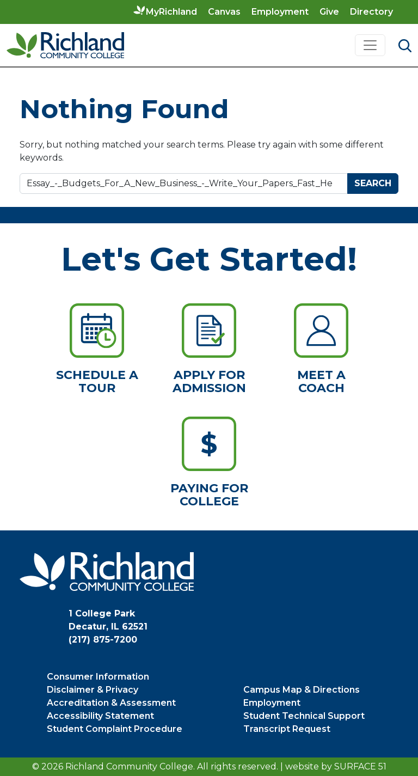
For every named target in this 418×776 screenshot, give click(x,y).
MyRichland (171, 12)
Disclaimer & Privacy (92, 690)
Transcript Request (286, 729)
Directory (371, 12)
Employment (280, 12)
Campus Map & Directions (301, 690)
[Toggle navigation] (370, 45)
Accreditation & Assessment (111, 703)
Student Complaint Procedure (114, 729)
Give (329, 12)
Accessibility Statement (100, 716)
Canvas (224, 12)
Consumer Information (98, 676)
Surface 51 (360, 766)
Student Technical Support (304, 716)
